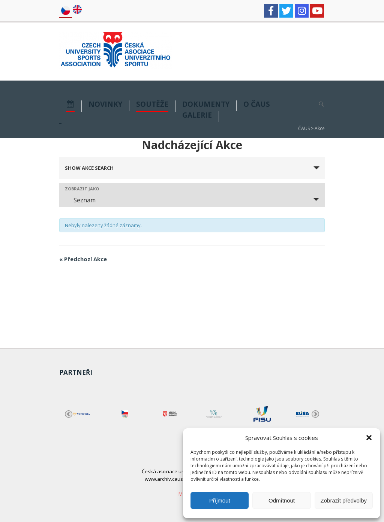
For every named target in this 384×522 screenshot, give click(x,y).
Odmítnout (281, 500)
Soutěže (152, 104)
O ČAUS (256, 104)
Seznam (80, 200)
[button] (369, 437)
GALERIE (197, 115)
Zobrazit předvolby (344, 500)
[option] (81, 414)
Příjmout (219, 500)
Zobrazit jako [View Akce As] (82, 189)
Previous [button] (68, 414)
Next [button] (315, 414)
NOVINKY (105, 104)
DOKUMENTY (206, 104)
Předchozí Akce (83, 259)
